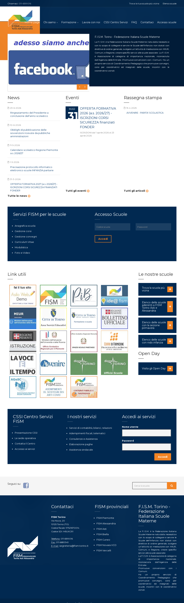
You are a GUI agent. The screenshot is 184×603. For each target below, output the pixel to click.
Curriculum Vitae (24, 236)
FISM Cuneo (102, 533)
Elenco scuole (169, 3)
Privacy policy (84, 598)
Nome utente (130, 421)
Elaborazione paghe (79, 437)
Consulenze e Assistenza (81, 432)
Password (128, 435)
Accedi (103, 234)
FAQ (134, 22)
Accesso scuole (166, 22)
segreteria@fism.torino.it (72, 540)
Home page (32, 22)
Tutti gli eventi (76, 191)
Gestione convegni (24, 231)
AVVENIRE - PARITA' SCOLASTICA (144, 113)
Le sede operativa (23, 432)
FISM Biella (102, 528)
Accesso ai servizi (23, 442)
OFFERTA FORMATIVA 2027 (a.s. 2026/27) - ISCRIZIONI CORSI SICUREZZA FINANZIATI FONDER (33, 182)
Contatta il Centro (24, 437)
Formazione (68, 22)
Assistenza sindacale (79, 443)
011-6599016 (25, 3)
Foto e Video (21, 247)
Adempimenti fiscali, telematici (85, 427)
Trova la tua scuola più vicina (144, 3)
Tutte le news (17, 191)
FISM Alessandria (105, 517)
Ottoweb (71, 598)
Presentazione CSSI (25, 427)
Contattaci (147, 22)
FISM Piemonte (104, 512)
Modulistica (20, 242)
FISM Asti (101, 522)
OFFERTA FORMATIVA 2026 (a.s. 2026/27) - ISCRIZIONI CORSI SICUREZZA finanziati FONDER (98, 118)
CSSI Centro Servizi (116, 22)
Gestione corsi (22, 226)
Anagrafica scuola (24, 221)
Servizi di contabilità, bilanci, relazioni (88, 422)
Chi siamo (49, 22)
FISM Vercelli (102, 543)
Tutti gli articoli (134, 191)
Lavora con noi (91, 22)
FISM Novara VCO (105, 538)
